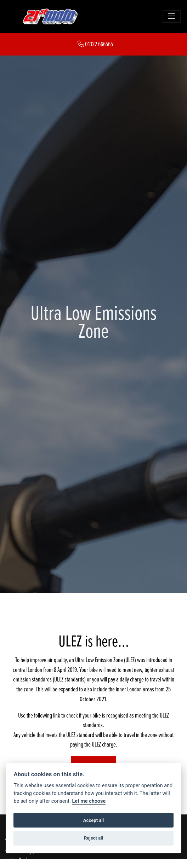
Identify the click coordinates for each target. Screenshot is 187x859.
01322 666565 (95, 44)
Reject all (93, 838)
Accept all (93, 820)
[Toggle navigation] (172, 16)
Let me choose (89, 801)
